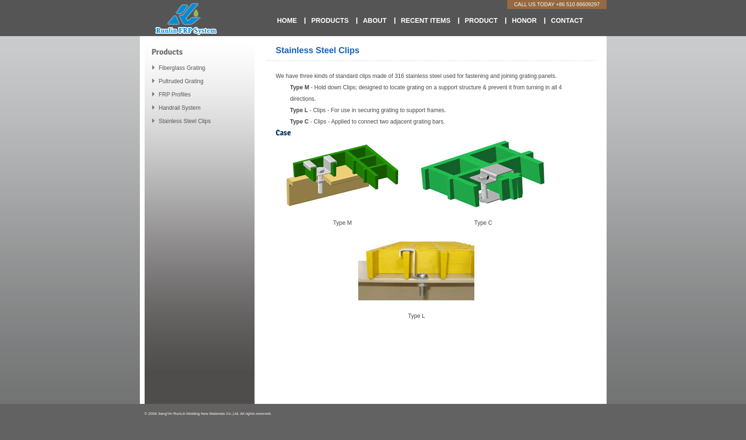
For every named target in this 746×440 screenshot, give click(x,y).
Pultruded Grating (181, 81)
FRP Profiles (175, 94)
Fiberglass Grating (182, 68)
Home (287, 20)
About (375, 20)
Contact (567, 20)
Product (481, 20)
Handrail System (180, 108)
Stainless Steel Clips (185, 121)
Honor (524, 20)
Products (330, 20)
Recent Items (426, 20)
